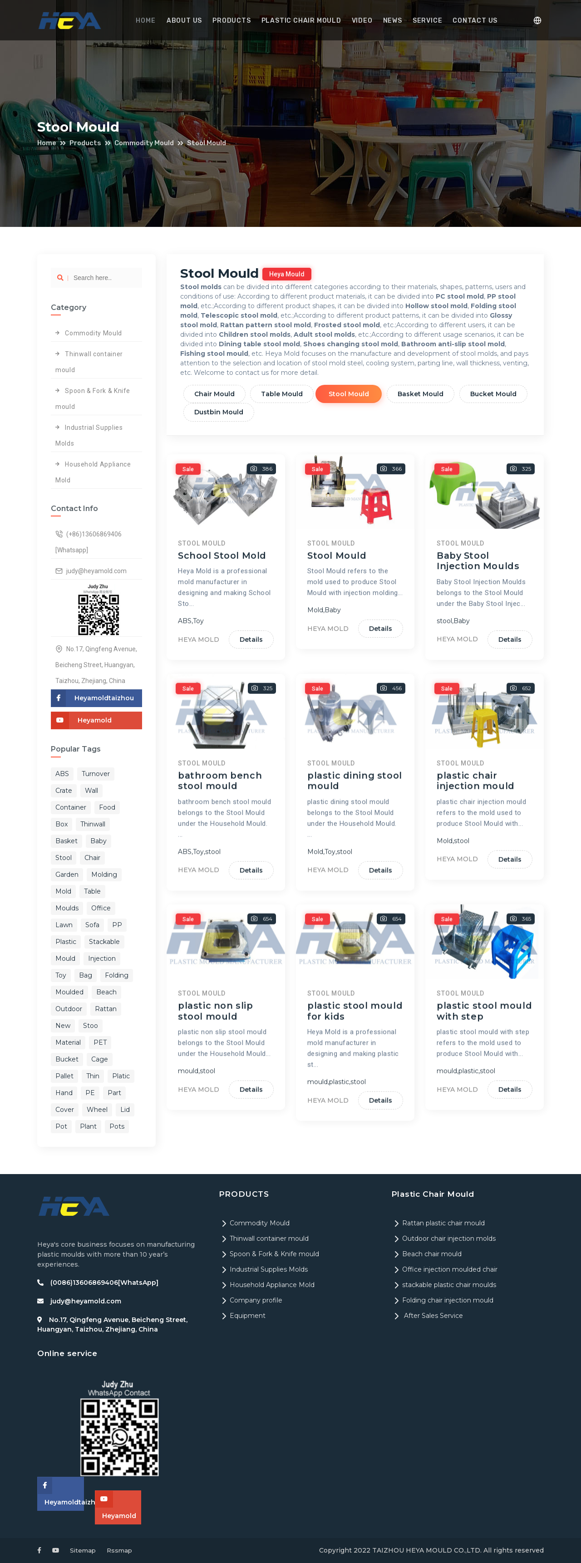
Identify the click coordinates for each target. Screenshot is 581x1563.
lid (125, 1110)
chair (92, 858)
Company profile (250, 1300)
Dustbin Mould (295, 412)
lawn (64, 925)
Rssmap (121, 1550)
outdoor (68, 1009)
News (389, 21)
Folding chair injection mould (442, 1300)
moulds (67, 908)
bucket (67, 1059)
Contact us (470, 21)
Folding (116, 975)
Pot (61, 1126)
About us (187, 21)
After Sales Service (427, 1316)
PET (100, 1042)
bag (85, 975)
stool (63, 858)
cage (99, 1059)
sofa (92, 925)
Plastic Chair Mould (301, 21)
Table (92, 891)
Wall (91, 790)
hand (64, 1093)
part (114, 1093)
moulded (69, 992)
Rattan (106, 1009)
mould (65, 958)
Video (360, 21)
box (61, 824)
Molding (104, 874)
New (62, 1026)
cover (64, 1110)
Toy (60, 975)
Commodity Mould (147, 143)
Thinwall (92, 824)
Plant (88, 1126)
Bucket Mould (219, 412)
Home (150, 21)
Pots (116, 1126)
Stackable (104, 942)
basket (66, 841)
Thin (92, 1076)
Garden (67, 874)
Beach (106, 992)
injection (102, 958)
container (70, 807)
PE (90, 1093)
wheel (97, 1110)
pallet (64, 1076)
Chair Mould (216, 394)
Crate (63, 790)
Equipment (242, 1316)
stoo (90, 1026)
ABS (62, 774)
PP (117, 925)
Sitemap (84, 1550)
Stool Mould (212, 143)
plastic (65, 942)
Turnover (96, 774)
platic (121, 1076)
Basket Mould (430, 394)
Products (233, 21)
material (68, 1042)
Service (423, 21)
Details (250, 809)
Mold (63, 891)
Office (101, 908)
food (107, 807)
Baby (98, 841)
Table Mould (286, 394)
